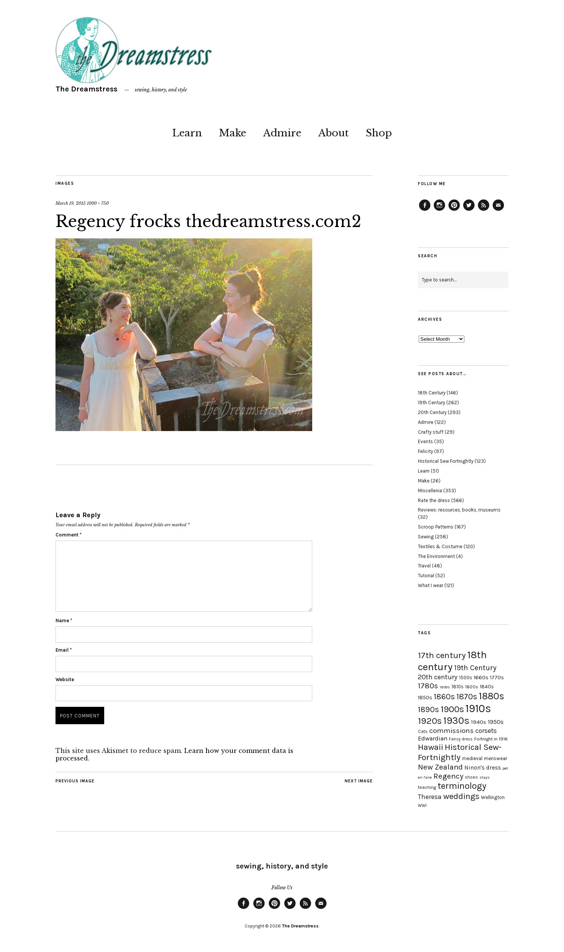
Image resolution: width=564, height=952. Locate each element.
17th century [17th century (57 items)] (442, 655)
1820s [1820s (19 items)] (471, 686)
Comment (68, 535)
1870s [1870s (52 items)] (466, 696)
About (333, 133)
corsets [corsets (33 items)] (486, 730)
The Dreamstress (86, 89)
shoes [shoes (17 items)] (471, 777)
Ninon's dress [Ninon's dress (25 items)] (482, 767)
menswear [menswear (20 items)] (495, 758)
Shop (379, 133)
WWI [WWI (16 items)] (422, 805)
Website (64, 679)
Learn (187, 133)
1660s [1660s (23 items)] (481, 677)
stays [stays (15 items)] (484, 777)
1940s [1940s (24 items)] (478, 722)
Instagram (439, 210)
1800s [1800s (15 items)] (444, 687)
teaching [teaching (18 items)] (427, 787)
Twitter (469, 210)
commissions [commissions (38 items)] (451, 730)
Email (63, 650)
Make (232, 133)
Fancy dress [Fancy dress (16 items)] (461, 739)
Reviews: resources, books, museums (459, 510)
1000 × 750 (98, 203)
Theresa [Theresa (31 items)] (430, 797)
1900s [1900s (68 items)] (452, 709)
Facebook (424, 210)
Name (63, 620)
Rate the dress (434, 500)
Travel (424, 566)
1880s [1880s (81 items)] (491, 696)
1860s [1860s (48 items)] (444, 696)
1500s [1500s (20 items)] (465, 677)
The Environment (436, 556)
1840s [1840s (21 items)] (487, 686)
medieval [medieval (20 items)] (472, 758)
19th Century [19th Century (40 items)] (475, 667)
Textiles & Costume (440, 546)
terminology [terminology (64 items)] (462, 785)
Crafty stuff (431, 432)
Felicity (425, 451)
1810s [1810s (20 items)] (458, 686)
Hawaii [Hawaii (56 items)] (430, 747)
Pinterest (454, 210)
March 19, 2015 (70, 203)
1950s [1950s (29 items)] (496, 721)
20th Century (432, 412)
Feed (483, 210)
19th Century (431, 402)
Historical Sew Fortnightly (445, 461)
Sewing (426, 536)
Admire (282, 133)
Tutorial (426, 575)
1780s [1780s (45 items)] (428, 685)
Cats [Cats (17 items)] (423, 731)
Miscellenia (430, 490)
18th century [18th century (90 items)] (452, 661)
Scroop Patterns (435, 527)
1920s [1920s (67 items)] (430, 721)
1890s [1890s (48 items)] (428, 709)
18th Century (431, 393)
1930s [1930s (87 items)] (456, 720)
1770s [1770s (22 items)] (497, 677)
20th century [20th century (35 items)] (438, 677)
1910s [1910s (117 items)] (478, 708)
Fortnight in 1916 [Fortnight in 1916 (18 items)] (491, 739)
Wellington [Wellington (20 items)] (493, 797)
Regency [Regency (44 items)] (448, 775)
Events (425, 441)
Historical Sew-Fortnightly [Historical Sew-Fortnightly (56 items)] (460, 752)
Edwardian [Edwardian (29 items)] (432, 738)
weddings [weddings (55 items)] (461, 796)
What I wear (430, 585)
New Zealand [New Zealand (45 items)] (440, 766)
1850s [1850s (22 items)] (425, 697)
